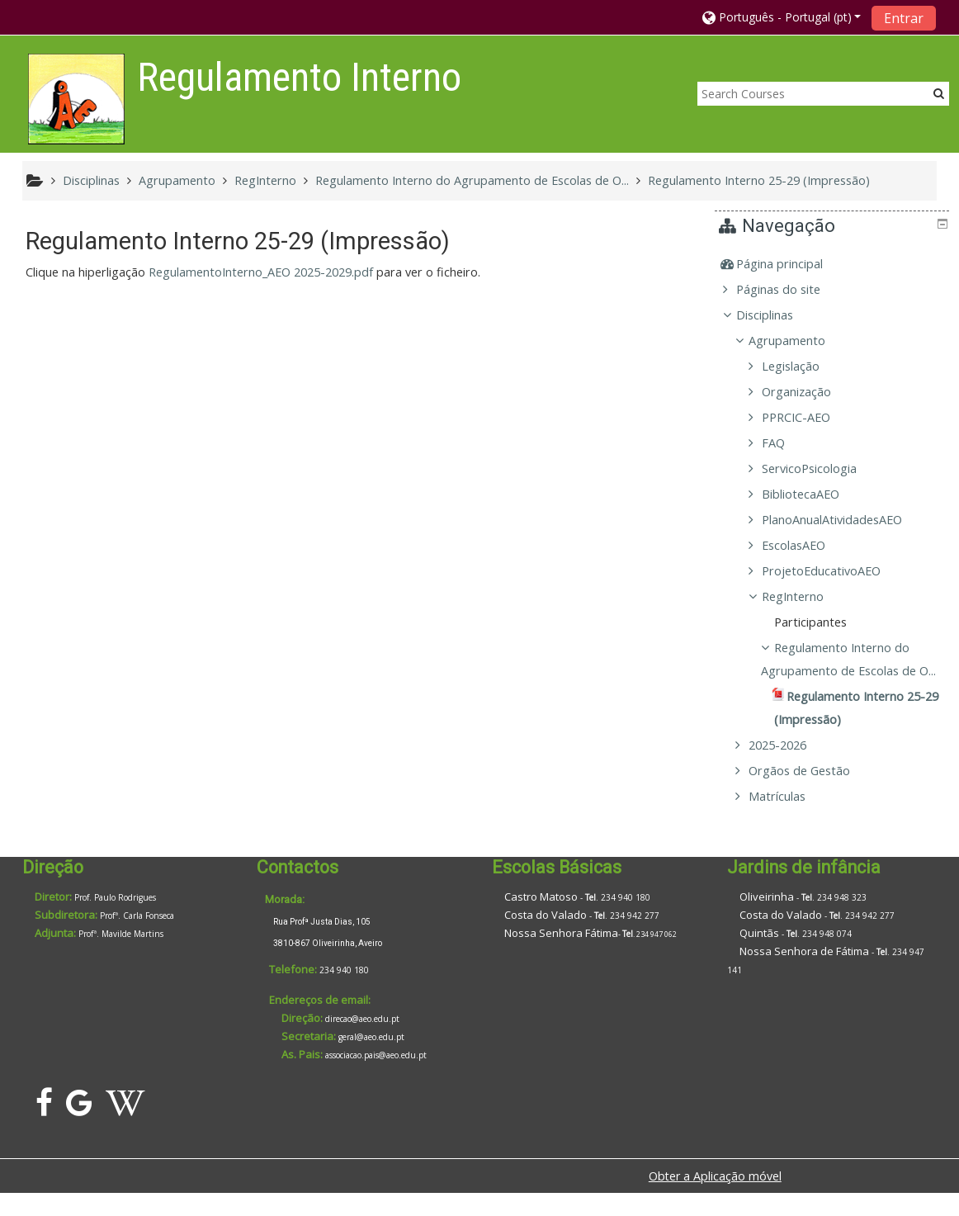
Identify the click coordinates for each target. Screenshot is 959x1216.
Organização (808, 392)
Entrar (904, 18)
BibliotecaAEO (812, 494)
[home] (76, 98)
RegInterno (804, 596)
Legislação (802, 366)
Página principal (792, 264)
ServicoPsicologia (820, 468)
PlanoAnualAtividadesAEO (843, 520)
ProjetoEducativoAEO (832, 571)
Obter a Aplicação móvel (715, 1199)
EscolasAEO (805, 545)
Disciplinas (777, 315)
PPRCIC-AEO (807, 417)
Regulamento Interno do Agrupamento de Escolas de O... (850, 671)
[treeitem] (834, 264)
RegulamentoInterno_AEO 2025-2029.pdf (261, 272)
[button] (782, 17)
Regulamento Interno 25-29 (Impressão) (759, 180)
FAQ (784, 443)
